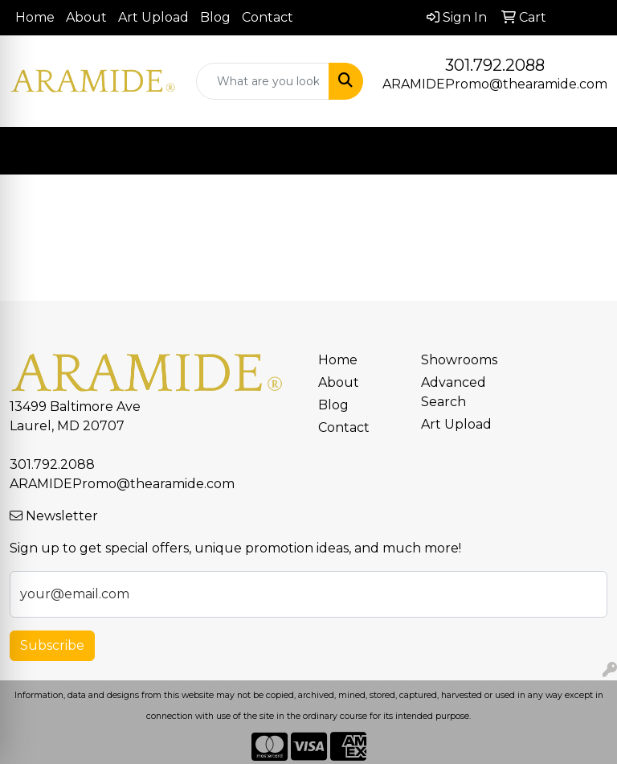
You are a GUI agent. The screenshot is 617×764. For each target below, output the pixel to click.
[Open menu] (585, 151)
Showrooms (459, 360)
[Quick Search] (262, 81)
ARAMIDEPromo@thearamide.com (494, 84)
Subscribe (52, 645)
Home (35, 17)
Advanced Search (453, 392)
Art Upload (153, 17)
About (86, 17)
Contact (267, 17)
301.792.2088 (495, 65)
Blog (215, 17)
